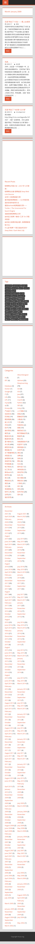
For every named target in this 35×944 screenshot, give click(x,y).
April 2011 (8, 761)
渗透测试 (8, 461)
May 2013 (21, 708)
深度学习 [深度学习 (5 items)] (8, 314)
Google (7, 394)
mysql (7, 405)
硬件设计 (20, 469)
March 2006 (21, 881)
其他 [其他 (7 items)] (15, 304)
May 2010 (21, 784)
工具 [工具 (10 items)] (19, 306)
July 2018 (20, 569)
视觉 (6, 486)
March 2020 (21, 519)
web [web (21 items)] (15, 299)
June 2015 (8, 655)
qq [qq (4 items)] (14, 293)
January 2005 (9, 912)
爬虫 (19, 464)
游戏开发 (8, 464)
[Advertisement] (17, 163)
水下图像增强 (9, 455)
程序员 (7, 478)
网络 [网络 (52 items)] (7, 322)
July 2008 (20, 828)
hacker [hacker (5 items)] (8, 291)
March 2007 (21, 859)
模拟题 (7, 452)
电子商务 (8, 469)
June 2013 (8, 708)
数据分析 (8, 439)
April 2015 (8, 658)
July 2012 (20, 731)
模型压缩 (8, 450)
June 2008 (8, 831)
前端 (19, 416)
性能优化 (20, 427)
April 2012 (8, 736)
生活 (19, 466)
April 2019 (8, 547)
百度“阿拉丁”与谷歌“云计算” (16, 112)
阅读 (7, 53)
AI (5, 380)
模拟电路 (20, 450)
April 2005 (21, 900)
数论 (19, 441)
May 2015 (21, 655)
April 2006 (8, 881)
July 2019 (20, 541)
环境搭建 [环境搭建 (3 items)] (18, 317)
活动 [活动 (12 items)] (13, 312)
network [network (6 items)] (8, 293)
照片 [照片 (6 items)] (15, 314)
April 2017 (8, 603)
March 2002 (9, 928)
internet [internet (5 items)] (15, 291)
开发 (6, 427)
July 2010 (20, 781)
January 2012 (22, 742)
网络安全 (20, 483)
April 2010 (8, 789)
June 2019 (8, 544)
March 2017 (21, 603)
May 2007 (21, 856)
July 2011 (20, 756)
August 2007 (9, 853)
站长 (19, 478)
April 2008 (8, 834)
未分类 (18, 67)
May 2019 (21, 544)
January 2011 (22, 767)
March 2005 (9, 906)
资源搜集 (8, 491)
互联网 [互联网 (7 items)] (7, 301)
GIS (18, 391)
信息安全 (8, 416)
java (18, 397)
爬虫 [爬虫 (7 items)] (20, 314)
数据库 (19, 439)
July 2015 (20, 653)
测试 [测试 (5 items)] (19, 312)
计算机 (19, 486)
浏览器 (7, 458)
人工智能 (20, 414)
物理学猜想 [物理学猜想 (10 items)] (9, 317)
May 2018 (21, 572)
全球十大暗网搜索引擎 (13, 200)
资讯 (17, 27)
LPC (6, 402)
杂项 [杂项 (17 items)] (7, 312)
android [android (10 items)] (8, 288)
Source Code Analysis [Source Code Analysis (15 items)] (12, 296)
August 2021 (22, 516)
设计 (19, 489)
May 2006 (21, 878)
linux (19, 400)
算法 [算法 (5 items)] (23, 319)
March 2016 (21, 630)
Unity (19, 411)
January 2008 (22, 839)
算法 (6, 480)
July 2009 (20, 806)
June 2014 (8, 683)
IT (5, 397)
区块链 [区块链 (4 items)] (20, 304)
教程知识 (20, 433)
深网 (19, 458)
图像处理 (20, 419)
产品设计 (8, 414)
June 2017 (8, 600)
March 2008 (21, 834)
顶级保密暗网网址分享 (13, 216)
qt (5, 408)
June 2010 (8, 784)
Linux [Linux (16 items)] (26, 291)
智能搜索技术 (22, 444)
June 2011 (8, 758)
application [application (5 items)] (16, 288)
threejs (7, 411)
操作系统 (8, 433)
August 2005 (22, 898)
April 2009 (8, 808)
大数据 (19, 422)
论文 (6, 489)
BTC (6, 383)
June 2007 (8, 856)
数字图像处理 (22, 436)
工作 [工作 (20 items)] (13, 306)
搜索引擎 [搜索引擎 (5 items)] (8, 309)
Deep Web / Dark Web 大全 (14, 233)
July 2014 (20, 680)
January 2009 (22, 814)
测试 (19, 455)
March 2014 (21, 686)
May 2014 (21, 683)
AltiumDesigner (23, 377)
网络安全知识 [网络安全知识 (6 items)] (23, 322)
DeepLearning (22, 386)
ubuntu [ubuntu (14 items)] (8, 299)
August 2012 (9, 731)
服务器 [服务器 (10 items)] (21, 309)
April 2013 (8, 711)
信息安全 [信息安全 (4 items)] (8, 304)
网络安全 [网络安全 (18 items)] (14, 322)
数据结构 (8, 441)
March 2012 (21, 736)
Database (8, 388)
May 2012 (21, 733)
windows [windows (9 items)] (21, 299)
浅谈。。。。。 (11, 64)
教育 (6, 436)
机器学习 (20, 447)
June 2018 (8, 572)
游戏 (19, 461)
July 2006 (20, 875)
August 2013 (9, 706)
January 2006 (22, 886)
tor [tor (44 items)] (22, 296)
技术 (6, 430)
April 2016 (8, 630)
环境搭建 (8, 466)
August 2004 (9, 920)
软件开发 (20, 494)
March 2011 (21, 761)
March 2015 (21, 658)
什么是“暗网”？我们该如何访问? (16, 230)
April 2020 (8, 519)
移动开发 (20, 475)
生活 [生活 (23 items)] (24, 317)
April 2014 (8, 686)
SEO (18, 408)
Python (19, 405)
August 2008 (9, 828)
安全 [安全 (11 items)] (7, 306)
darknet (20, 383)
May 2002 (21, 925)
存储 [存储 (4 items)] (26, 304)
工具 (19, 425)
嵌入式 (7, 425)
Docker (7, 391)
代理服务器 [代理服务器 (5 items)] (20, 301)
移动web (8, 475)
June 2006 (8, 878)
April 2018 (8, 575)
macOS (19, 402)
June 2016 (8, 628)
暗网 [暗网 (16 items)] (15, 309)
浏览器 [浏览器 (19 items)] (25, 312)
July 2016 (20, 625)
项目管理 (8, 500)
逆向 (19, 497)
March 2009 (21, 808)
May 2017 (21, 600)
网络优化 (8, 483)
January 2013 (22, 717)
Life (6, 400)
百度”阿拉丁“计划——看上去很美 (17, 23)
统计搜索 (20, 480)
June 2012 (8, 733)
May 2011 (21, 758)
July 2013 (20, 706)
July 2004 (20, 920)
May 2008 (21, 831)
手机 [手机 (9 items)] (25, 306)
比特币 (19, 452)
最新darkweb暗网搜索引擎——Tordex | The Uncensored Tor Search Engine (16, 211)
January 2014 (22, 692)
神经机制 (20, 472)
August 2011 (9, 756)
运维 (6, 497)
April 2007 (8, 859)
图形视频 (8, 422)
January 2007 (22, 864)
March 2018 (21, 575)
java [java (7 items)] (21, 291)
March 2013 (21, 711)
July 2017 (20, 597)
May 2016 (21, 628)
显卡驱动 (8, 444)
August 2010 (9, 781)
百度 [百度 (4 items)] (18, 319)
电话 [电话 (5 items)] (12, 319)
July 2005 (8, 900)
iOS (18, 394)
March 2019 (21, 547)
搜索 (19, 430)
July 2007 (20, 853)
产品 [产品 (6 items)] (14, 301)
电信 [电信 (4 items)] (7, 319)
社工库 (7, 472)
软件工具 (8, 494)
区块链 (7, 419)
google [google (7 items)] (24, 288)
